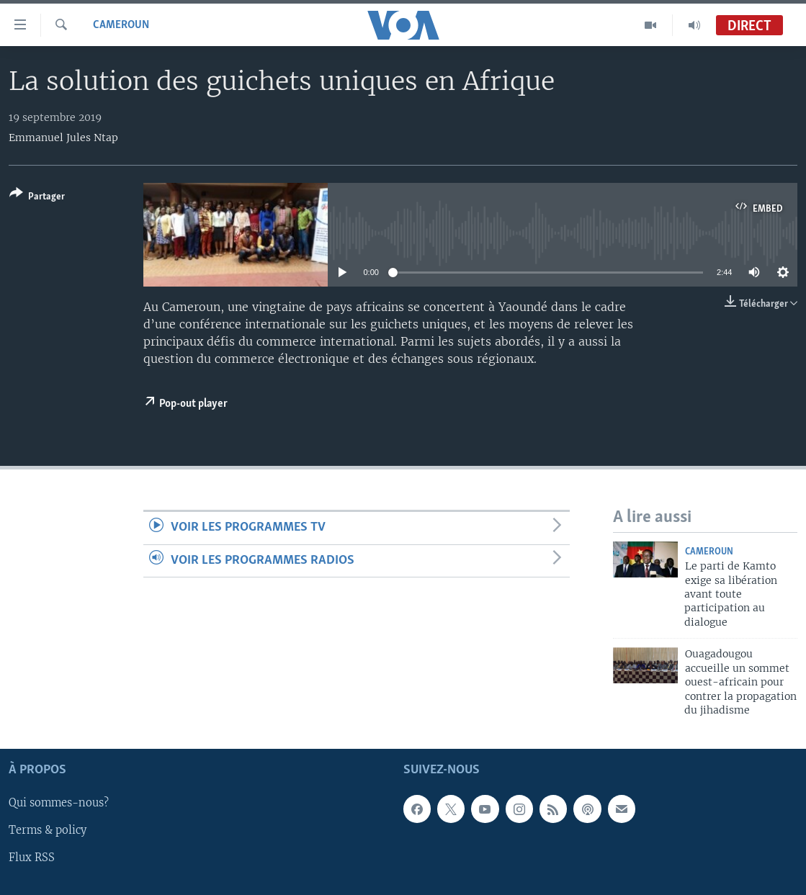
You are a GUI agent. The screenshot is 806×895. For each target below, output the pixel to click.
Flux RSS (32, 858)
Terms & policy (47, 830)
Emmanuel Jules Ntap (63, 137)
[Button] (37, 197)
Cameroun (121, 25)
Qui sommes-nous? (59, 803)
